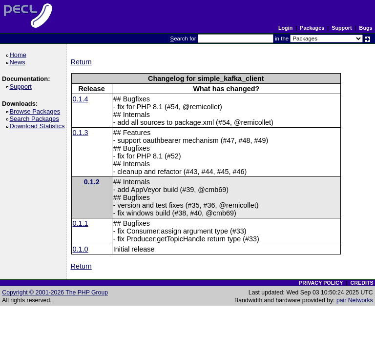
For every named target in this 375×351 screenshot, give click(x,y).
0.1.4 (80, 99)
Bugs (366, 28)
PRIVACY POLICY (321, 283)
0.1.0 (80, 249)
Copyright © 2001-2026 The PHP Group (55, 292)
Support (342, 28)
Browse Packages (36, 111)
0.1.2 (92, 182)
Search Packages (35, 118)
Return (81, 62)
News (18, 62)
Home (19, 54)
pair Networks (354, 300)
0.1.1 (80, 223)
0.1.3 (80, 132)
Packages (312, 28)
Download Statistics (38, 126)
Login (285, 28)
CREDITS (361, 283)
